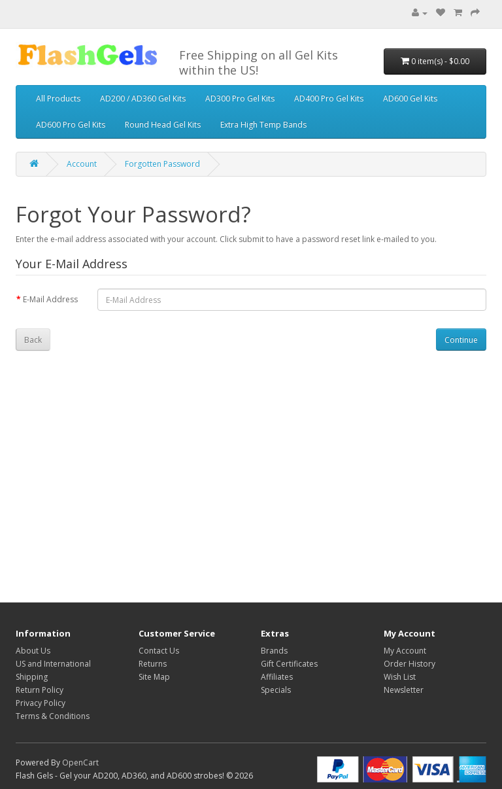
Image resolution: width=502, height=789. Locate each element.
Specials (276, 689)
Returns (153, 663)
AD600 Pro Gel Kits (70, 124)
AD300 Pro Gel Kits (240, 98)
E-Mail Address (50, 299)
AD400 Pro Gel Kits (328, 98)
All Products (58, 98)
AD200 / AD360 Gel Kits (143, 98)
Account (82, 163)
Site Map (154, 676)
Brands (274, 650)
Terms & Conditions (53, 716)
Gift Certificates (289, 663)
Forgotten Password (162, 163)
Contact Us (159, 650)
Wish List (400, 676)
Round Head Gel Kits (163, 124)
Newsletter (404, 689)
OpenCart (80, 762)
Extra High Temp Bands (263, 124)
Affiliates (277, 676)
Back (33, 339)
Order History (409, 663)
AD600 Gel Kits (410, 98)
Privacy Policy (40, 703)
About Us (33, 650)
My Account (405, 650)
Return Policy (39, 689)
